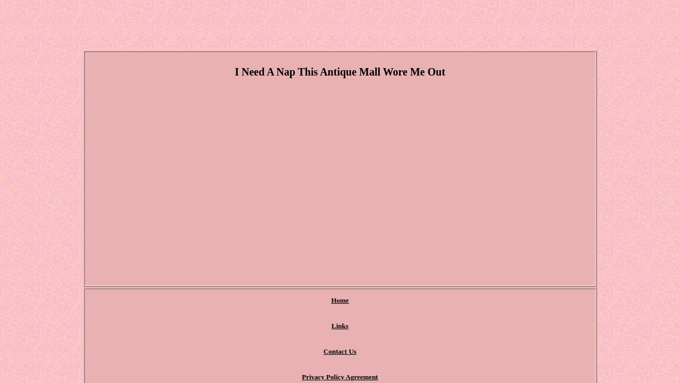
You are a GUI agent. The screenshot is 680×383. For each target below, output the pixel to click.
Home (215, 301)
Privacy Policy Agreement (367, 301)
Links (251, 301)
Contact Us (294, 301)
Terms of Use (443, 301)
